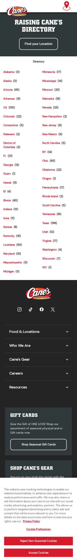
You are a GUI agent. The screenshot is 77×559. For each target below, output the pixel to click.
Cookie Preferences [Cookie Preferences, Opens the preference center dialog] (38, 532)
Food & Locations (24, 331)
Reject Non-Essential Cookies (38, 544)
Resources (18, 387)
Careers (16, 373)
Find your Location (38, 44)
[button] (66, 6)
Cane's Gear (19, 359)
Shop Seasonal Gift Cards (39, 444)
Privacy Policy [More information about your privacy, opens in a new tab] (31, 524)
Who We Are (19, 345)
